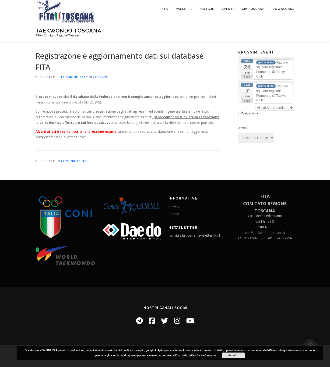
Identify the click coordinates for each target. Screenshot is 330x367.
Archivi (243, 128)
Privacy (174, 206)
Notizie (207, 9)
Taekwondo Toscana (68, 30)
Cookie (174, 213)
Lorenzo (101, 77)
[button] (249, 113)
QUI (216, 235)
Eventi (228, 9)
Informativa (209, 355)
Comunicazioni (74, 161)
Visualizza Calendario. (275, 108)
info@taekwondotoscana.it (265, 232)
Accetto (233, 355)
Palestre (184, 9)
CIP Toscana (253, 9)
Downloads (284, 9)
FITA (164, 9)
